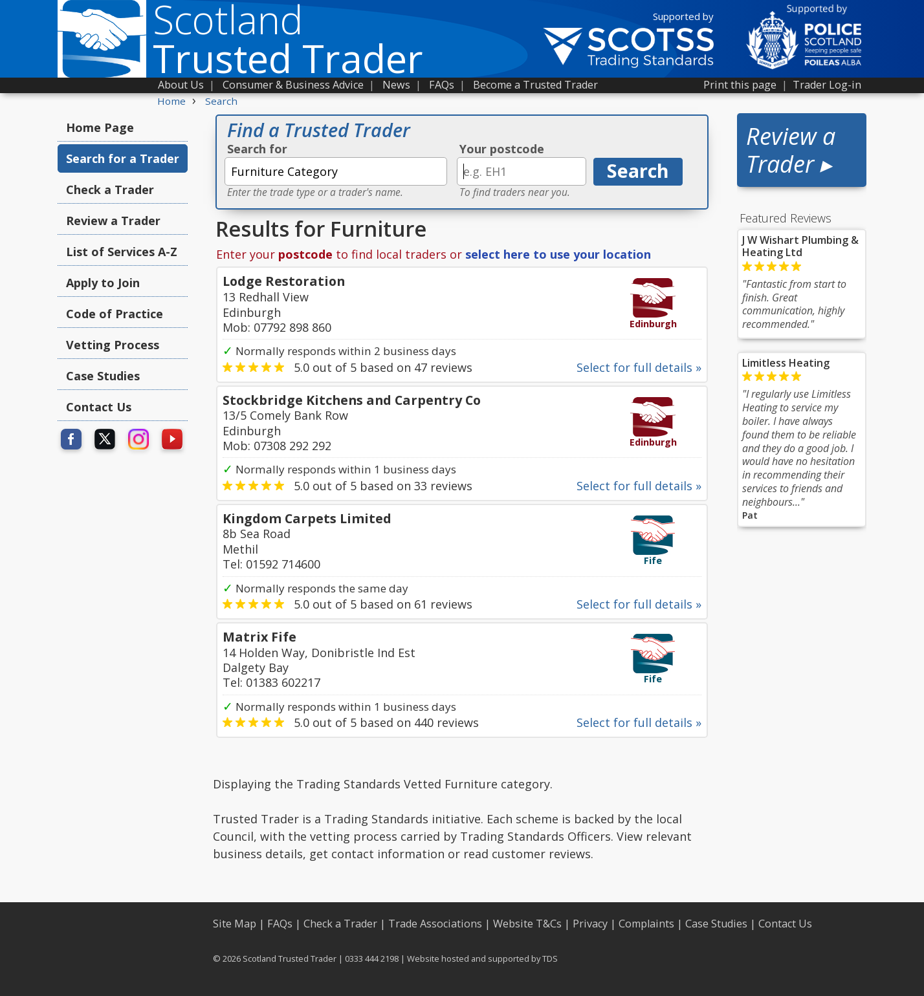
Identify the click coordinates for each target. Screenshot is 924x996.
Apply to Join (103, 282)
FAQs (441, 85)
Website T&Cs (527, 923)
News (396, 85)
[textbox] (336, 171)
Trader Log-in (827, 85)
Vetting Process (112, 344)
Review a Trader (113, 220)
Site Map (234, 923)
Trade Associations (435, 923)
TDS (550, 958)
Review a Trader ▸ (790, 150)
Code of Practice (114, 313)
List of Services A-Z (121, 251)
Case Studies (103, 376)
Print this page (739, 85)
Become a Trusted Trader (535, 85)
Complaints (646, 923)
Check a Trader (110, 189)
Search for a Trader (122, 158)
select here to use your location (558, 254)
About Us (181, 85)
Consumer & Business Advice (293, 85)
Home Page (100, 127)
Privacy (590, 923)
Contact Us (98, 407)
